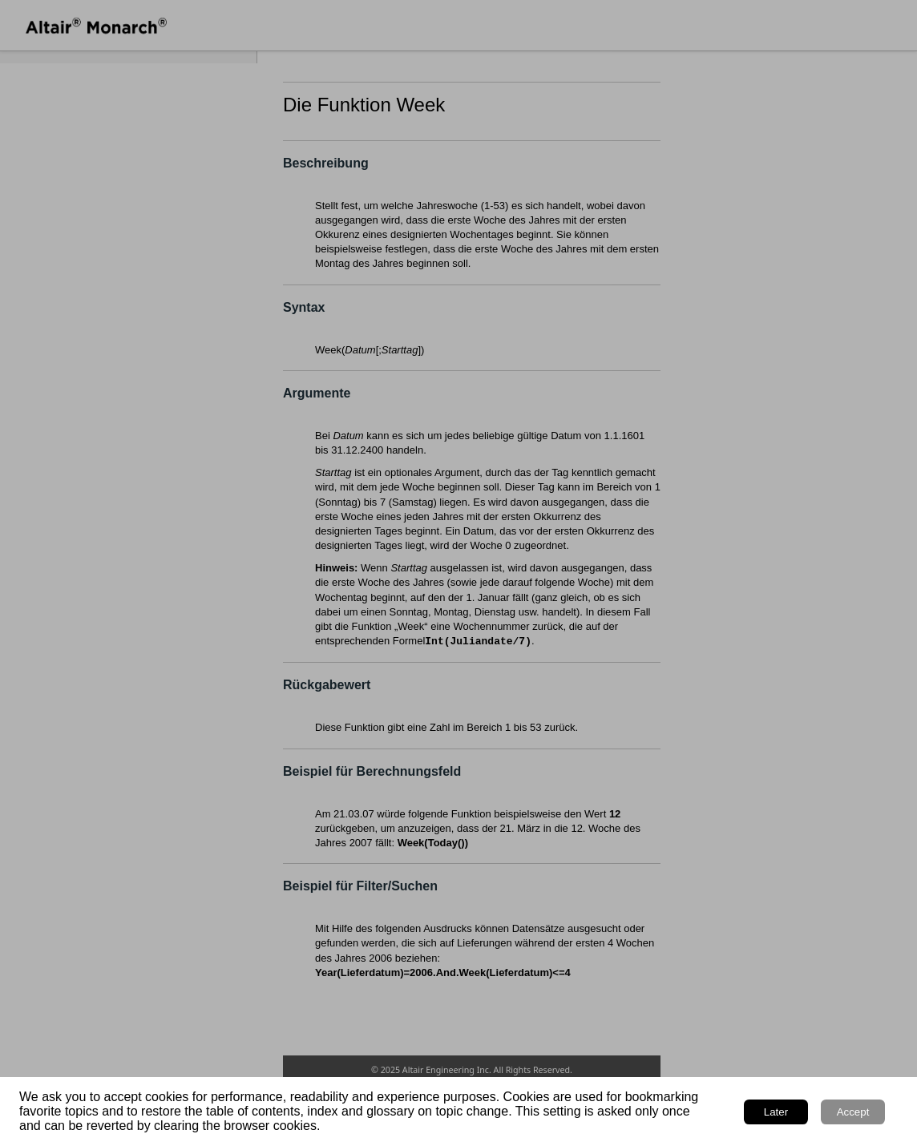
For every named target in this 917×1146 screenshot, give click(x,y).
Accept (853, 1112)
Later (776, 1112)
